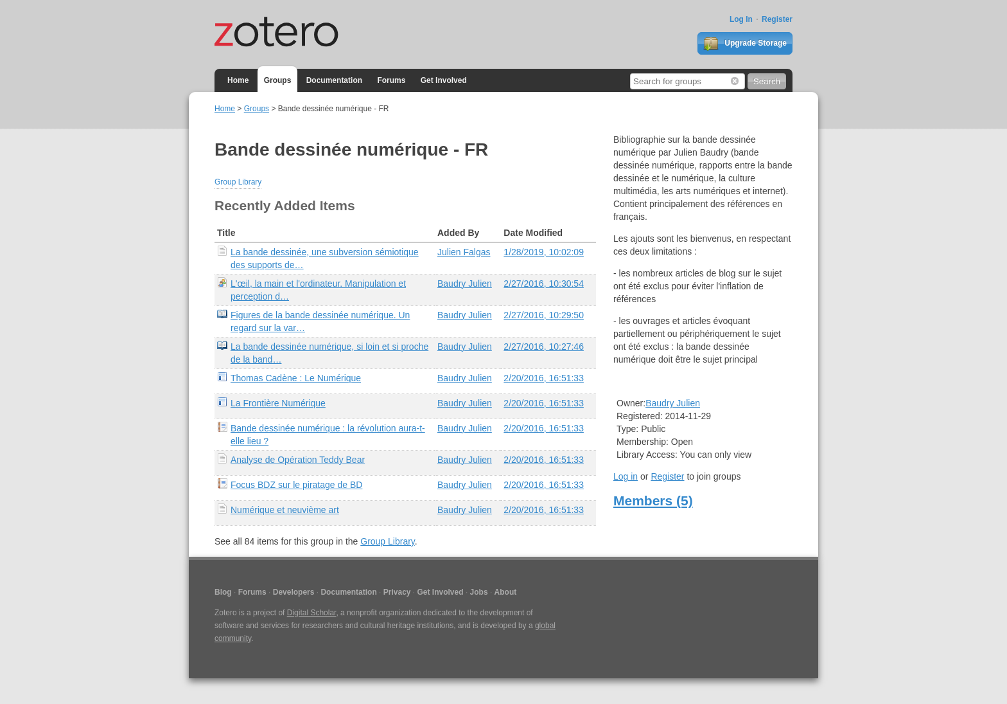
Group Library (238, 181)
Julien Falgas (464, 252)
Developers (294, 592)
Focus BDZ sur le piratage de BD (296, 485)
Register (777, 19)
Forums (391, 80)
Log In (741, 19)
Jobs (479, 592)
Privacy (397, 592)
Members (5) (653, 500)
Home (238, 80)
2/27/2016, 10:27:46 (544, 346)
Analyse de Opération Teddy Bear (298, 460)
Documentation (334, 80)
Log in (625, 476)
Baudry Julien (464, 283)
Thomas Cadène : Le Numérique (296, 378)
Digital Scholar (312, 612)
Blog (223, 592)
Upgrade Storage (745, 43)
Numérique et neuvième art (285, 510)
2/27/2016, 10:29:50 (544, 315)
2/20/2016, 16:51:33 (544, 378)
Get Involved (444, 80)
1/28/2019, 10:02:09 (544, 252)
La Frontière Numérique (278, 403)
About (506, 592)
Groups (278, 80)
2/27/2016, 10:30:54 (544, 283)
